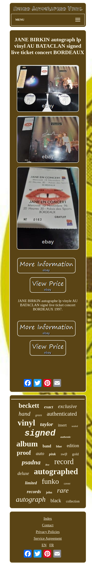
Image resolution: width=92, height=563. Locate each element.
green (38, 415)
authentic (65, 436)
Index (47, 518)
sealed (75, 426)
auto (40, 453)
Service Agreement (48, 538)
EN (44, 545)
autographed (56, 471)
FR (51, 545)
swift (64, 454)
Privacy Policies (48, 532)
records (34, 491)
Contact (47, 525)
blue (59, 446)
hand (24, 414)
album (27, 443)
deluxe (23, 473)
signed (40, 433)
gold (75, 454)
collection (72, 501)
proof (24, 452)
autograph (31, 499)
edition (73, 445)
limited (31, 483)
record (64, 461)
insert (62, 425)
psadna (31, 462)
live (47, 464)
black (56, 500)
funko (50, 481)
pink (52, 454)
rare (63, 490)
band (47, 446)
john (49, 492)
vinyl (26, 422)
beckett (29, 405)
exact (48, 407)
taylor (46, 424)
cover (67, 483)
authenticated (62, 414)
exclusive (67, 406)
